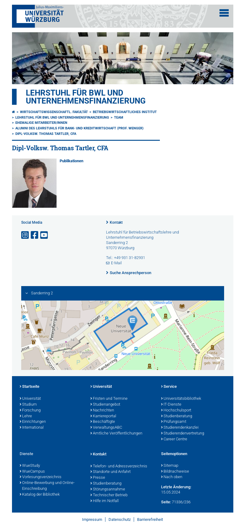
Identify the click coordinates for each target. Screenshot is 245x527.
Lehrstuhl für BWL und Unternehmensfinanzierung (86, 96)
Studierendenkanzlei (180, 428)
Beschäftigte (102, 422)
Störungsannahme (107, 489)
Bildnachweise (175, 471)
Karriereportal (103, 416)
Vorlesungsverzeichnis (40, 477)
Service (169, 387)
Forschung (30, 410)
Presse (97, 478)
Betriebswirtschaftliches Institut (125, 112)
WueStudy (30, 466)
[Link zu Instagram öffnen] (25, 235)
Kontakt (116, 222)
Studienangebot (105, 404)
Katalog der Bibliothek (40, 495)
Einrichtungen (33, 422)
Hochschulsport (176, 410)
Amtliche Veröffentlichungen (116, 433)
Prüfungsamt (173, 422)
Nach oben (171, 477)
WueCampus (32, 471)
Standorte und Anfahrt (110, 472)
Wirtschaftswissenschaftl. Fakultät (54, 112)
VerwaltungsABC (106, 428)
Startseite (29, 387)
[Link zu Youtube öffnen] (44, 235)
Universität (30, 399)
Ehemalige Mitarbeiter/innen (41, 123)
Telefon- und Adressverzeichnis (118, 466)
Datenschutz (120, 519)
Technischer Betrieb (109, 495)
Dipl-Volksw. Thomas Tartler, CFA (45, 134)
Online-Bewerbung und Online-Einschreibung (47, 486)
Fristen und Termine (109, 399)
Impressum (92, 519)
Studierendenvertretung (182, 433)
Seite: (166, 502)
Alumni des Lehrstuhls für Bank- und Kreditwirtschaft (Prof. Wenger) (79, 128)
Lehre (26, 416)
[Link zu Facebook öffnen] (35, 235)
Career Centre (174, 439)
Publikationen (71, 161)
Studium (28, 404)
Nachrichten (102, 410)
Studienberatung (176, 416)
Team (118, 118)
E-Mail (116, 263)
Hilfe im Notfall (104, 501)
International (32, 428)
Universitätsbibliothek (181, 399)
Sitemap (169, 466)
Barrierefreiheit (150, 519)
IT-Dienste (171, 404)
